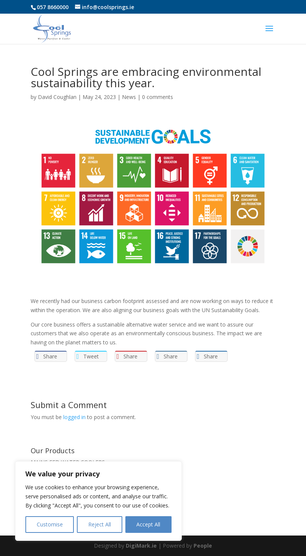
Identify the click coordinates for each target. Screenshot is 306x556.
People (203, 545)
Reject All (99, 524)
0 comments (157, 97)
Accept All (148, 524)
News (129, 97)
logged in (74, 417)
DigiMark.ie (141, 545)
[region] (98, 501)
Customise (50, 524)
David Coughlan (57, 97)
